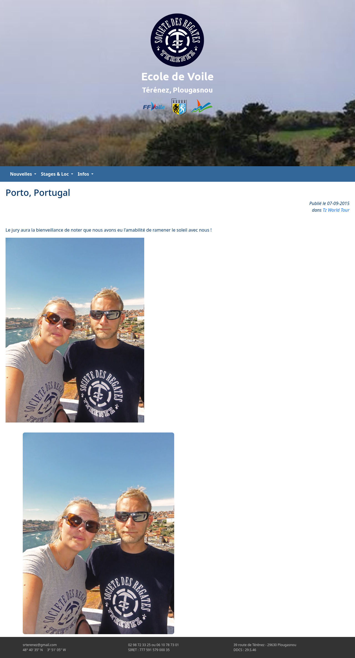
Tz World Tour (336, 210)
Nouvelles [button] (21, 174)
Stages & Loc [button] (55, 174)
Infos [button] (84, 174)
